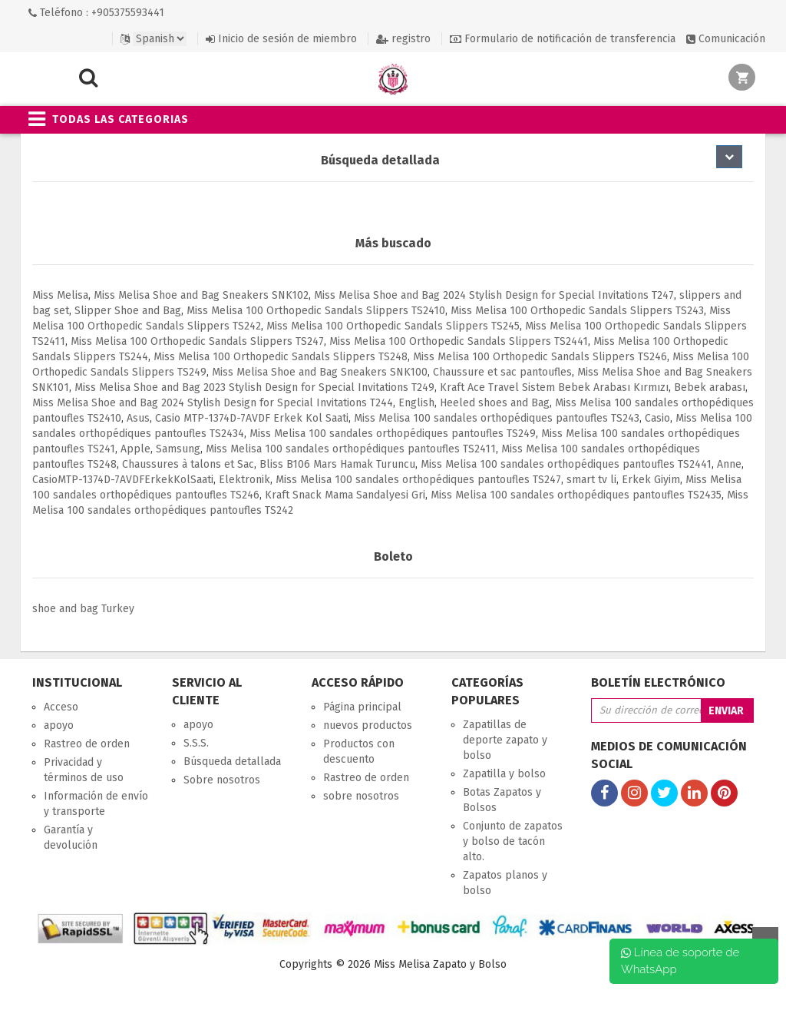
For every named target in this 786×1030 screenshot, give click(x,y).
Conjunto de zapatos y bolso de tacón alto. (513, 841)
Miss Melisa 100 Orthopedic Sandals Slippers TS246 (540, 356)
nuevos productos (367, 725)
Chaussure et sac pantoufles (502, 372)
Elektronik (244, 479)
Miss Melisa (60, 295)
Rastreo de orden (87, 743)
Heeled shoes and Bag (495, 402)
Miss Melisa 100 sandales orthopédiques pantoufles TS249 (392, 433)
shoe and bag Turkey (83, 608)
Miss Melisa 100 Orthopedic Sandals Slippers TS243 (577, 310)
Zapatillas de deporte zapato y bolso (505, 740)
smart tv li (591, 479)
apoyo (59, 725)
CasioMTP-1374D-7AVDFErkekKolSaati (122, 479)
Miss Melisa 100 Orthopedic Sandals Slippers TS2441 (458, 341)
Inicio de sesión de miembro (281, 38)
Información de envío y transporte (96, 804)
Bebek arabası (709, 387)
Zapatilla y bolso (504, 773)
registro (403, 38)
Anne (729, 464)
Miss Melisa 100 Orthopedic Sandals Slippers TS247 (197, 341)
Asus (138, 418)
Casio (657, 418)
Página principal (362, 707)
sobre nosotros (361, 796)
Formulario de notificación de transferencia (562, 38)
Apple (135, 448)
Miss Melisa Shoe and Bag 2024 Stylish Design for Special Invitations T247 (494, 295)
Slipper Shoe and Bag (127, 310)
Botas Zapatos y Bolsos (502, 800)
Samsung (178, 448)
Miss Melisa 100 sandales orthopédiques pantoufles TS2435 (576, 495)
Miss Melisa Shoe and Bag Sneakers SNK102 (201, 295)
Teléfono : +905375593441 (96, 12)
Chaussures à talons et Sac (188, 464)
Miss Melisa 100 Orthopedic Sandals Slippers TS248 (281, 356)
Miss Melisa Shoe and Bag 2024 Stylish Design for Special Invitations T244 (212, 402)
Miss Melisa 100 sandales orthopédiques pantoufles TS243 (496, 418)
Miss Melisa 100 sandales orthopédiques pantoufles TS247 (418, 479)
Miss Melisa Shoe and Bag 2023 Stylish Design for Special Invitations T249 (254, 387)
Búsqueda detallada (232, 761)
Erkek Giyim (651, 479)
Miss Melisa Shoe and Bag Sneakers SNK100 (320, 372)
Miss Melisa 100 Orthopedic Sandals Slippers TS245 (393, 326)
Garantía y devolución (70, 837)
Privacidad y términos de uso (84, 770)
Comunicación (725, 38)
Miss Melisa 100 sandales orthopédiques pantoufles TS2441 (566, 464)
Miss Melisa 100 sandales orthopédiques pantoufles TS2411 (351, 448)
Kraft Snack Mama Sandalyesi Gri (345, 495)
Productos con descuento (359, 751)
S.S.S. (196, 743)
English (416, 402)
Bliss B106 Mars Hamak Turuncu (337, 464)
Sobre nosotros (221, 780)
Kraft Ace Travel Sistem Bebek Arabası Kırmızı (554, 387)
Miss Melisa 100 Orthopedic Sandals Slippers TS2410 (316, 310)
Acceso (61, 707)
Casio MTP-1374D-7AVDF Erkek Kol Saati (251, 418)
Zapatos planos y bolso (505, 883)
